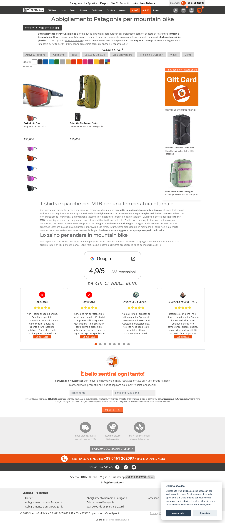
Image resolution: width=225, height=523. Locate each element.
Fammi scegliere (202, 504)
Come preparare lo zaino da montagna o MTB (137, 244)
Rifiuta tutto (205, 513)
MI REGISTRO (112, 410)
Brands (156, 10)
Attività (135, 10)
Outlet (28, 498)
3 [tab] (105, 344)
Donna (72, 10)
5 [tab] (114, 344)
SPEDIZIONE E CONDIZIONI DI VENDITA (112, 448)
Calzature (111, 10)
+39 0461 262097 (192, 2)
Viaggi (173, 54)
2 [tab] (100, 344)
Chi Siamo (52, 10)
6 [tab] (119, 344)
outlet (124, 43)
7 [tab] (124, 344)
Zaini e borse (97, 10)
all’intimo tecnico (73, 40)
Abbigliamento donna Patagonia (44, 506)
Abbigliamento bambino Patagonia (107, 498)
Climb (188, 54)
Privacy (154, 513)
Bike (74, 54)
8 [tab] (128, 344)
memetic (109, 519)
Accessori (123, 10)
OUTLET (145, 10)
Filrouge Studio (122, 519)
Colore (27, 61)
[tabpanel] (42, 315)
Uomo (63, 10)
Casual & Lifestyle (95, 54)
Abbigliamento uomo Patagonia (43, 502)
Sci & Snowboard (122, 54)
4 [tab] (110, 344)
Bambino (83, 10)
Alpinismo (59, 54)
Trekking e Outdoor (151, 54)
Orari (151, 477)
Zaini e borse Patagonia (100, 502)
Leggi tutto (42, 336)
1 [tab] (96, 344)
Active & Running (35, 54)
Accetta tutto (178, 513)
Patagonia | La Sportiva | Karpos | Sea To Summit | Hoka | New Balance (112, 3)
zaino (76, 241)
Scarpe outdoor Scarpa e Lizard (105, 506)
